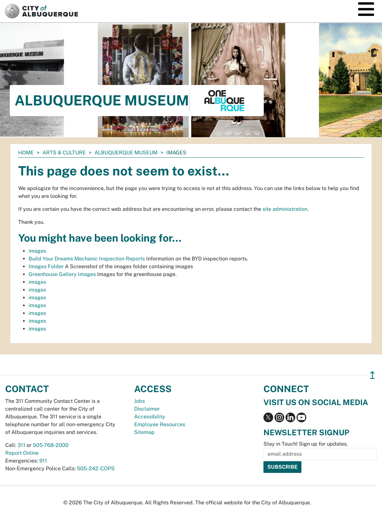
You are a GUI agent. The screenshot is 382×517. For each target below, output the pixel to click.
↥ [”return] (372, 375)
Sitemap (144, 432)
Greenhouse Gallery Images (62, 274)
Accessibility (149, 417)
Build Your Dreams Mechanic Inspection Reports (87, 259)
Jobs (139, 401)
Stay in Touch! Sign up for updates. (305, 444)
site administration (284, 209)
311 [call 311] (21, 445)
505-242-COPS (96, 468)
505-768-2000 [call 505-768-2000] (51, 445)
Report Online (22, 453)
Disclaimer (147, 409)
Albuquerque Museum (126, 153)
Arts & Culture (64, 153)
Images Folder (46, 266)
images (37, 251)
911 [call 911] (43, 461)
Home (26, 153)
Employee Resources (159, 424)
